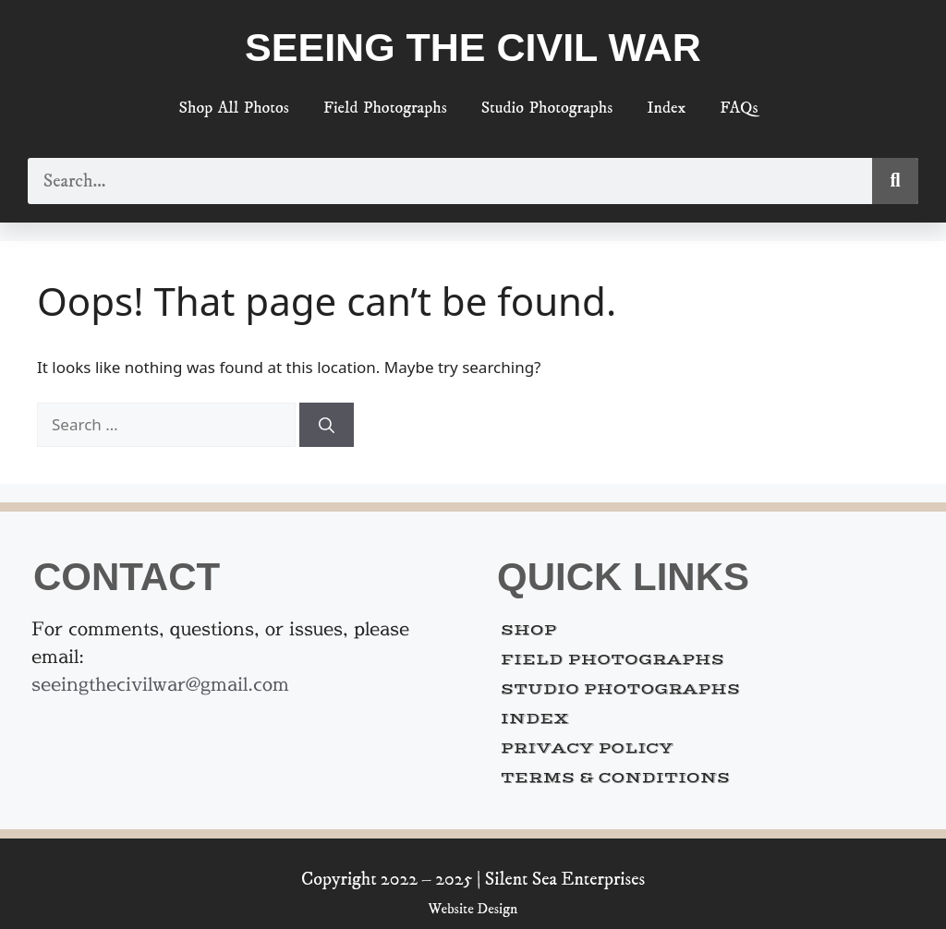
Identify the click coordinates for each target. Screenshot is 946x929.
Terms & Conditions (615, 777)
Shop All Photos (234, 108)
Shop (529, 630)
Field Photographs (385, 108)
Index (666, 108)
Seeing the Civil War (473, 47)
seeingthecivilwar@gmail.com (160, 683)
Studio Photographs (547, 108)
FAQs (739, 108)
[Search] (895, 181)
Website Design (473, 908)
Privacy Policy (587, 748)
